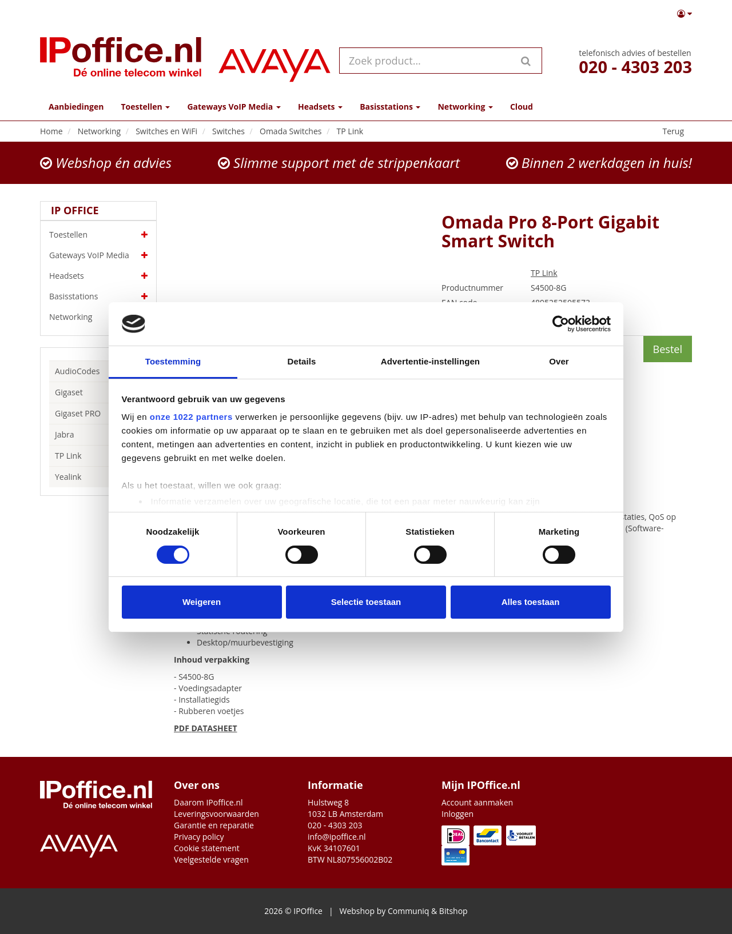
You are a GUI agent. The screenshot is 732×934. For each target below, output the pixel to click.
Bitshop (453, 910)
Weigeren (201, 602)
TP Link (68, 455)
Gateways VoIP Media (98, 255)
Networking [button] (464, 106)
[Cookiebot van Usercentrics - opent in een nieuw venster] (561, 323)
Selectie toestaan (366, 602)
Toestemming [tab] (173, 361)
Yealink (68, 476)
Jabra (64, 434)
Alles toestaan (531, 602)
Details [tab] (302, 361)
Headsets (98, 276)
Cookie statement (207, 848)
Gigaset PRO (78, 413)
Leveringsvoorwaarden (216, 813)
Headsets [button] (320, 106)
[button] (685, 13)
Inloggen (457, 813)
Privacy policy (199, 836)
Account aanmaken (477, 802)
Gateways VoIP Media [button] (233, 106)
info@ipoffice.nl (337, 836)
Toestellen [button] (145, 106)
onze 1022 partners (191, 417)
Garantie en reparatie (214, 825)
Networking (98, 317)
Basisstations (98, 296)
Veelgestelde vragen (211, 859)
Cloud (521, 106)
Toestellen (98, 234)
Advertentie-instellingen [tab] (430, 361)
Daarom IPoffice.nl (208, 802)
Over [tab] (559, 361)
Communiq (408, 910)
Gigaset (69, 392)
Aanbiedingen (76, 106)
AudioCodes (77, 371)
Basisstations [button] (390, 106)
